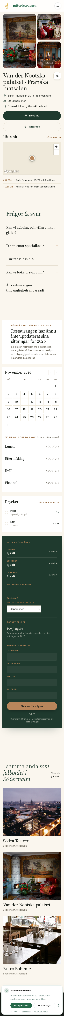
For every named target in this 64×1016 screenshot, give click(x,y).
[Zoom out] (56, 152)
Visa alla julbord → (55, 776)
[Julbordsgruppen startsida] (20, 6)
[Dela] (57, 76)
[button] (32, 158)
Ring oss (32, 126)
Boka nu (31, 115)
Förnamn (12, 651)
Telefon (12, 689)
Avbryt (32, 714)
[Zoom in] (56, 146)
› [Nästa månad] (56, 372)
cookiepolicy (26, 1011)
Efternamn (13, 663)
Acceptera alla (21, 1005)
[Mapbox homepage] (11, 171)
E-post (11, 676)
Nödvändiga (44, 1005)
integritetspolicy (41, 1011)
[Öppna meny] (57, 5)
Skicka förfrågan (32, 706)
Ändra (53, 551)
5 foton (49, 63)
